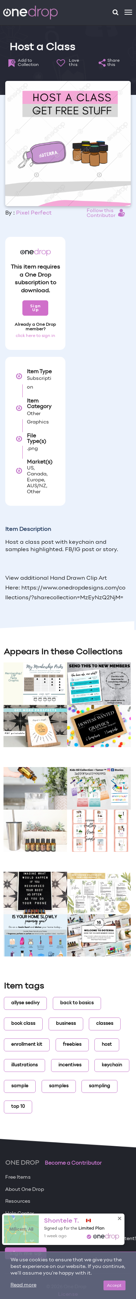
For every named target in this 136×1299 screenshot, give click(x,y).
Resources (17, 1201)
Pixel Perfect (34, 213)
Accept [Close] (114, 1285)
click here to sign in (35, 336)
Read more (23, 1285)
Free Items (18, 1177)
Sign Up (35, 307)
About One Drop (24, 1189)
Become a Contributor (73, 1163)
